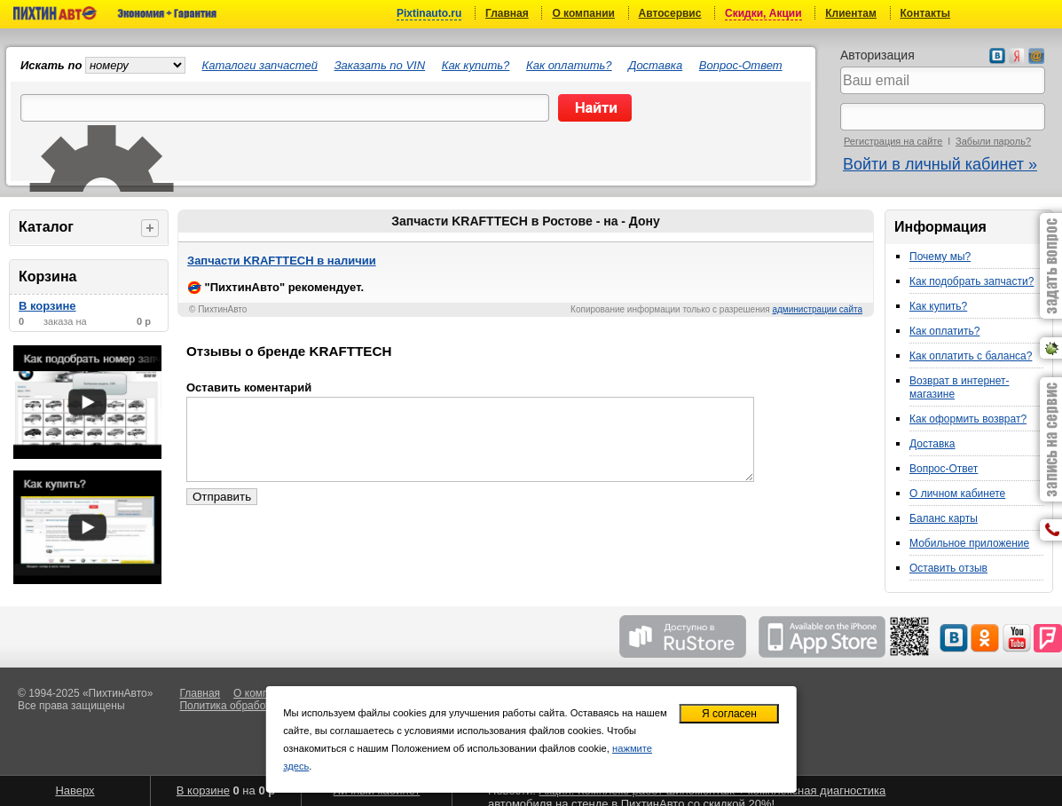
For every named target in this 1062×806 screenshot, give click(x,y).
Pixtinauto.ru (429, 13)
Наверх (74, 790)
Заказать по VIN (379, 65)
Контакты (926, 13)
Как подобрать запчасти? (971, 281)
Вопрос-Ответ (741, 65)
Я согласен (729, 713)
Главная (507, 13)
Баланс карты (943, 518)
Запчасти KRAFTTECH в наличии (281, 260)
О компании (583, 13)
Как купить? (476, 65)
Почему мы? (940, 256)
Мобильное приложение (969, 543)
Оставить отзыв (948, 568)
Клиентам (851, 13)
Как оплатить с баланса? (970, 356)
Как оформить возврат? (968, 419)
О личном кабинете (957, 493)
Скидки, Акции (763, 13)
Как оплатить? (569, 65)
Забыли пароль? (993, 141)
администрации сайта (817, 309)
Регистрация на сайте (893, 141)
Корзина (47, 276)
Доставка (655, 65)
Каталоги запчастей (260, 65)
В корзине (47, 305)
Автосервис (670, 13)
